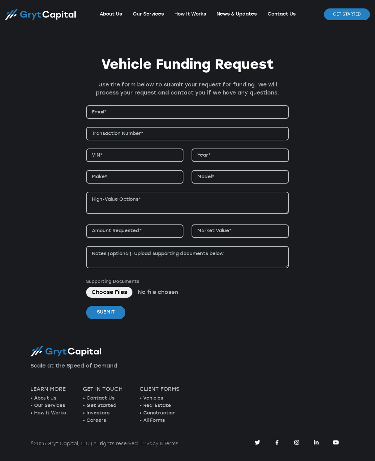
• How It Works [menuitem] (48, 413)
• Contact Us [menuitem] (99, 398)
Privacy (149, 443)
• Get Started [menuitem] (100, 405)
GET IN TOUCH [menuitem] (103, 389)
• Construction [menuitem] (158, 413)
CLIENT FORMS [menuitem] (159, 389)
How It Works (190, 14)
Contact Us (282, 14)
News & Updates (237, 14)
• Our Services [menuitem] (47, 405)
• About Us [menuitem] (43, 398)
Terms (171, 443)
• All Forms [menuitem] (152, 420)
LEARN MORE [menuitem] (48, 389)
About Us (111, 14)
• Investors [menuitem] (96, 413)
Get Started (347, 14)
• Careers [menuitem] (94, 420)
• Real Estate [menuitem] (155, 405)
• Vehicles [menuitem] (151, 398)
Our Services (148, 14)
